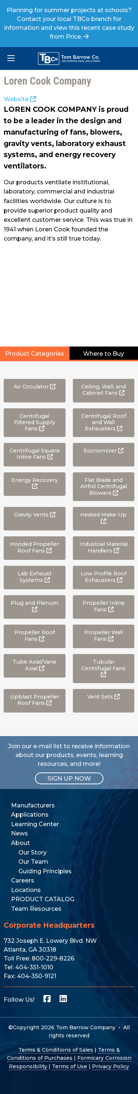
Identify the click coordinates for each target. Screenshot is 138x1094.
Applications (30, 814)
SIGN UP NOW (69, 778)
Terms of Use (69, 1066)
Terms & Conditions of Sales (55, 1050)
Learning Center (35, 824)
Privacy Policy (110, 1066)
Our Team (33, 861)
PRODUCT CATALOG (42, 899)
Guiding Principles (45, 871)
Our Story (32, 852)
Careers (22, 880)
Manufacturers (33, 805)
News (19, 833)
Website (20, 99)
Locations (26, 890)
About (20, 842)
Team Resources (36, 908)
